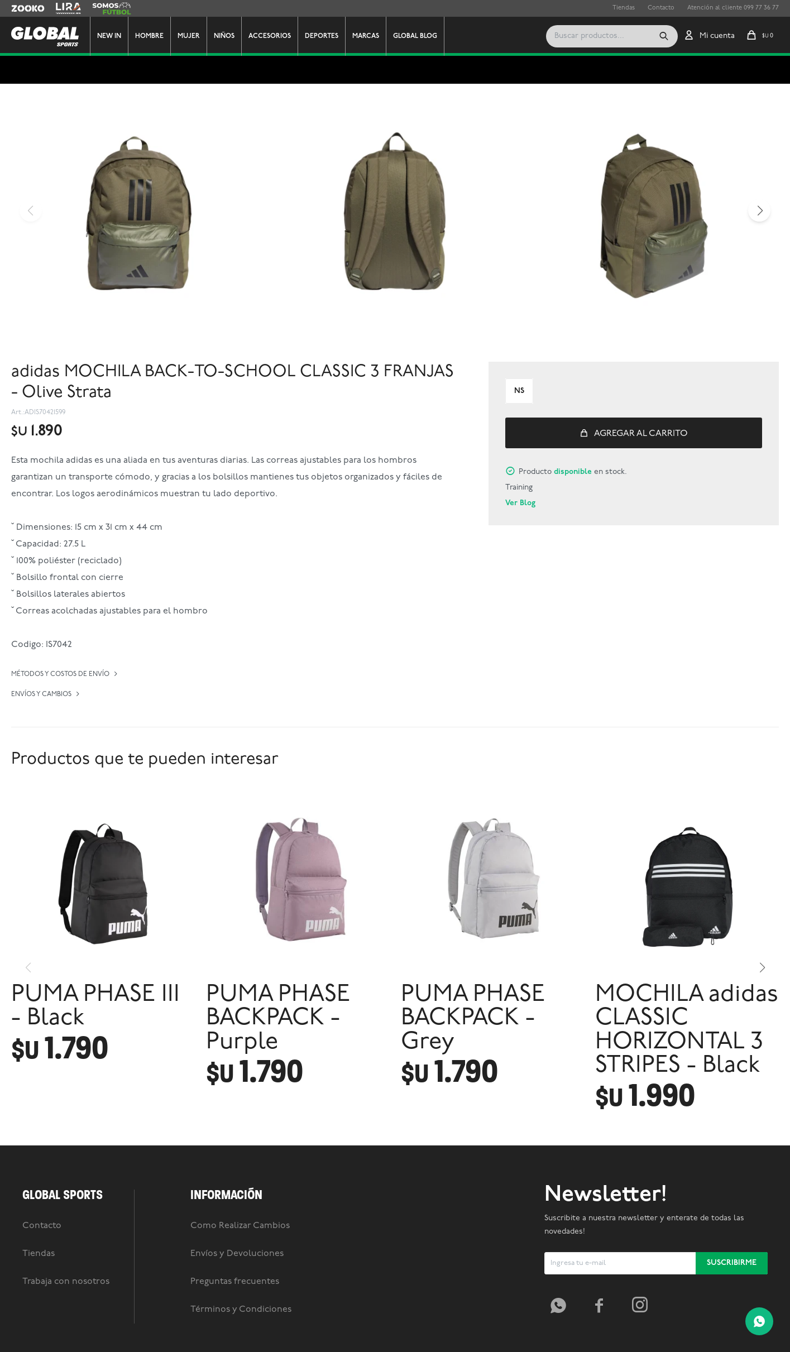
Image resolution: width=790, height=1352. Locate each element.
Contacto (661, 8)
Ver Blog (520, 503)
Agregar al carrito (641, 433)
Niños (224, 36)
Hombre (149, 36)
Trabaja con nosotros (65, 1281)
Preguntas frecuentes (234, 1281)
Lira (61, 8)
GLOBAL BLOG (415, 36)
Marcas (365, 36)
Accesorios (269, 36)
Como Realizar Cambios (240, 1225)
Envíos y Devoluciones (237, 1253)
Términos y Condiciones (240, 1309)
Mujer (189, 36)
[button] (664, 36)
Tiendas (623, 8)
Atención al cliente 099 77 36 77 (733, 8)
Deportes (321, 36)
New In (109, 36)
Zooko (20, 8)
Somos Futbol (111, 8)
